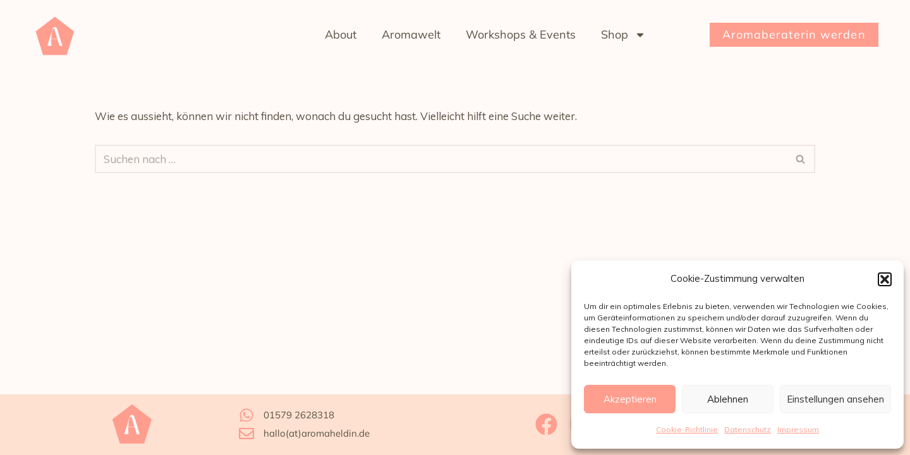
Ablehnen (727, 399)
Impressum (798, 429)
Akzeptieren (630, 399)
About (340, 34)
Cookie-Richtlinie (687, 429)
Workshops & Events (521, 34)
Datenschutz (747, 429)
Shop (623, 35)
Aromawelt (411, 34)
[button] (884, 279)
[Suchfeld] (441, 159)
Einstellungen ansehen (835, 399)
